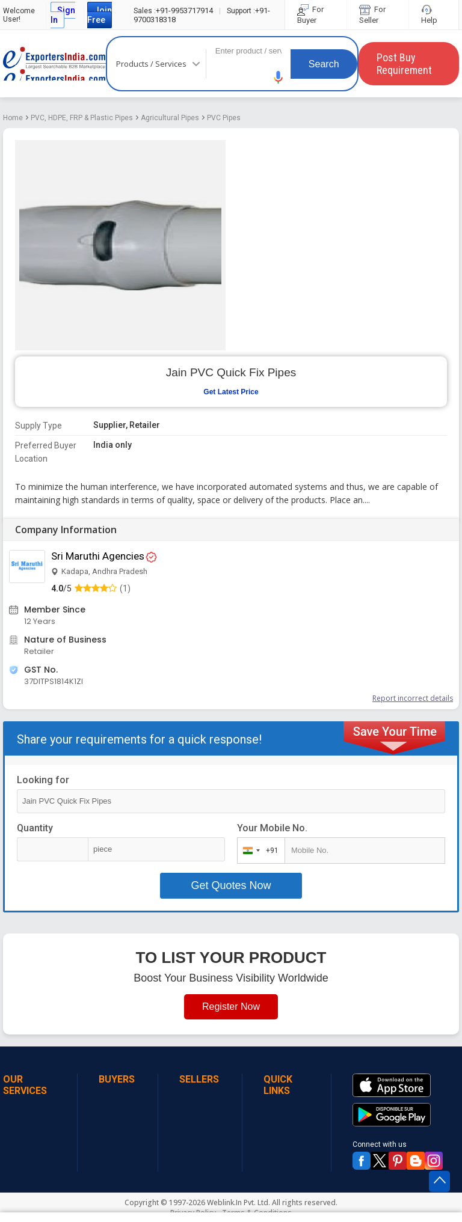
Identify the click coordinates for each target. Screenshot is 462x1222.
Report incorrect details (412, 698)
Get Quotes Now (231, 885)
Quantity (35, 828)
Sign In (63, 15)
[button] (278, 77)
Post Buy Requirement (404, 63)
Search (324, 64)
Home (13, 118)
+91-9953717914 (173, 10)
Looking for (43, 780)
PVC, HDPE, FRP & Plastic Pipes (82, 118)
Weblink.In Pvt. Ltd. (238, 1202)
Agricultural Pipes (170, 118)
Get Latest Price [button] (230, 392)
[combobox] (258, 851)
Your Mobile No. (272, 828)
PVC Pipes (224, 118)
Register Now (231, 1006)
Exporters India (54, 64)
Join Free (99, 15)
